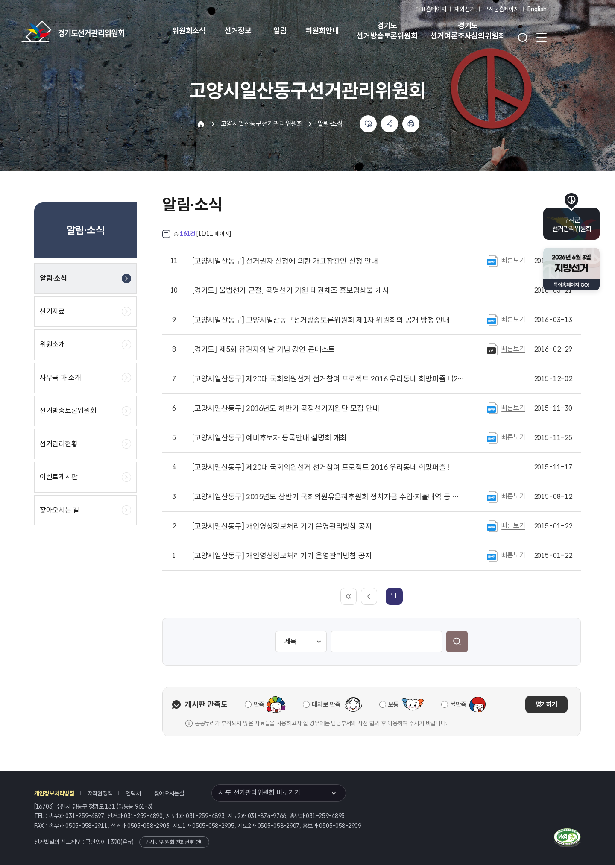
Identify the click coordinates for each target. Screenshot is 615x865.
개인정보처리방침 (54, 793)
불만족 (458, 704)
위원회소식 (189, 30)
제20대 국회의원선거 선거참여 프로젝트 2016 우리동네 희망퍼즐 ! (320, 467)
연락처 (133, 793)
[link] (394, 596)
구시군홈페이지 (501, 9)
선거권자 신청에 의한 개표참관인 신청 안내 (285, 261)
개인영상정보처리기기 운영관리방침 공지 (282, 526)
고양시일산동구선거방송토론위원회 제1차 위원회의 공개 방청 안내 (321, 320)
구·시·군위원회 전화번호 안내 (174, 842)
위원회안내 (322, 30)
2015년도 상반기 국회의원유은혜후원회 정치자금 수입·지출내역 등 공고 (328, 497)
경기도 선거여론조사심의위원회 (467, 30)
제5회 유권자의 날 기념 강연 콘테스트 (263, 349)
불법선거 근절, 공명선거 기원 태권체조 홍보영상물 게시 (290, 290)
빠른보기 (513, 260)
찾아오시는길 (169, 793)
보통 (393, 704)
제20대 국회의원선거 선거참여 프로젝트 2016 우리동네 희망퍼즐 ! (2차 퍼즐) (329, 379)
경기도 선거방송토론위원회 (387, 30)
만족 (259, 704)
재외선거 (464, 9)
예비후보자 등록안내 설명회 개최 (269, 438)
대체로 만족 (326, 704)
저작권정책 (100, 793)
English (537, 9)
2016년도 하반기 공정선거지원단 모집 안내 (285, 408)
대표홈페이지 (431, 9)
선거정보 (238, 30)
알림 (280, 30)
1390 (113, 842)
